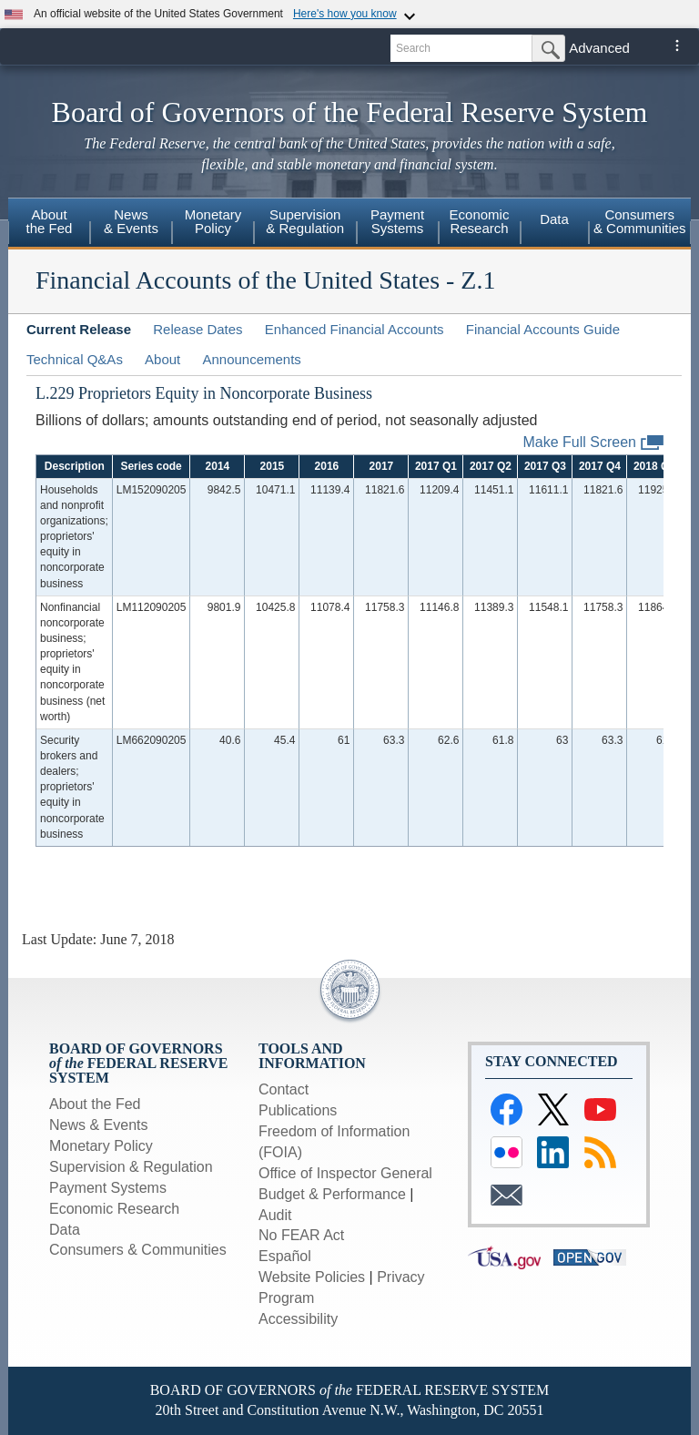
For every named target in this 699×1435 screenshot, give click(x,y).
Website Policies (311, 1277)
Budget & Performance (332, 1194)
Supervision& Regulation (305, 221)
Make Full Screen (593, 443)
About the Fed (95, 1104)
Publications (297, 1110)
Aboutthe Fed (49, 221)
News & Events (98, 1125)
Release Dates (197, 329)
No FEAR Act (301, 1235)
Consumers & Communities (138, 1249)
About (162, 359)
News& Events (131, 221)
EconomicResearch (480, 221)
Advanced (599, 48)
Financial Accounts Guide (543, 329)
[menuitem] (49, 223)
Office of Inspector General (345, 1173)
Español (284, 1256)
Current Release (78, 329)
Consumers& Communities (639, 221)
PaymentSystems (397, 221)
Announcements (251, 359)
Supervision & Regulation (131, 1167)
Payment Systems (108, 1188)
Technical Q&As (74, 359)
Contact (283, 1089)
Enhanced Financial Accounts (354, 329)
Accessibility (298, 1319)
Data (554, 219)
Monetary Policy (101, 1146)
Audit (274, 1215)
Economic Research (114, 1208)
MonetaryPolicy (213, 221)
